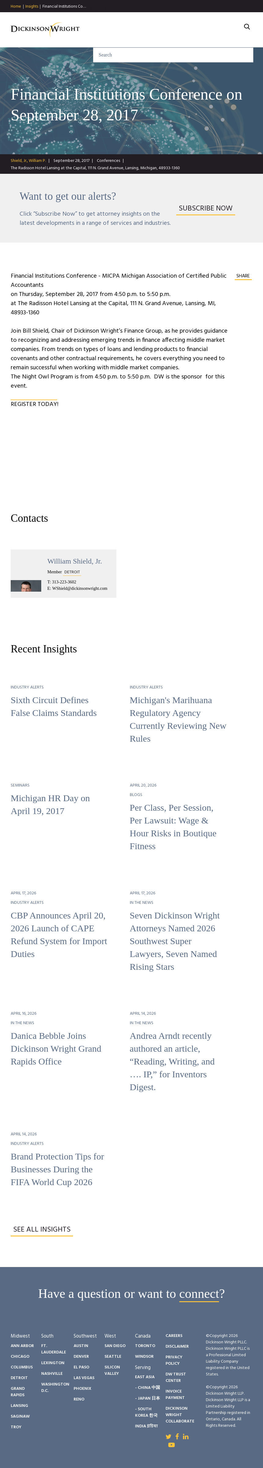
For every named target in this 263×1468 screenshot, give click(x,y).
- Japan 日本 (147, 1398)
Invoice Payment (175, 1394)
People (157, 18)
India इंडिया (146, 1426)
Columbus (22, 1367)
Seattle (112, 1356)
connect (199, 1294)
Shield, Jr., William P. (28, 160)
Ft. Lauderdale (53, 1349)
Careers (225, 18)
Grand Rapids (18, 1392)
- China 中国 (147, 1388)
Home (16, 7)
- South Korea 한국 (146, 1412)
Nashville (52, 1374)
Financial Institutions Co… (64, 6)
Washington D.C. (55, 1387)
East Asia (145, 1377)
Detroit (19, 1378)
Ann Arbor (22, 1346)
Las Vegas (84, 1378)
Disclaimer (177, 1346)
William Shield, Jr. (74, 561)
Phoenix (82, 1389)
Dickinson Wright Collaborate (180, 1415)
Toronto (145, 1346)
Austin (81, 1346)
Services (90, 18)
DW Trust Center (176, 1377)
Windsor (144, 1356)
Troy (16, 1427)
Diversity (191, 18)
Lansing (19, 1406)
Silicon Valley (112, 1370)
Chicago (20, 1356)
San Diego (115, 1346)
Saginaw (20, 1416)
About (98, 26)
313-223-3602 (64, 582)
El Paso (81, 1367)
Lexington (52, 1363)
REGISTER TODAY (34, 404)
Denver (81, 1356)
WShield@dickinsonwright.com (79, 588)
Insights (31, 7)
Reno (79, 1399)
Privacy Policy (174, 1360)
